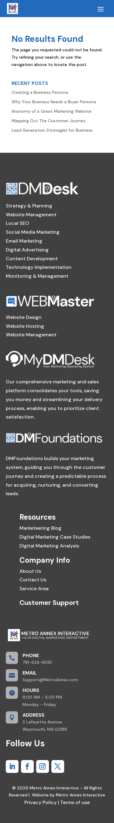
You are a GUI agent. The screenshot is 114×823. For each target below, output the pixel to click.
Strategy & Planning (29, 206)
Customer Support (49, 602)
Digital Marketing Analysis (49, 546)
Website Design (24, 317)
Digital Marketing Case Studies (54, 537)
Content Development (32, 258)
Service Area (34, 588)
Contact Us (32, 579)
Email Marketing (24, 241)
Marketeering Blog (40, 528)
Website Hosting (25, 326)
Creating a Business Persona (40, 92)
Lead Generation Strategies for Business (52, 130)
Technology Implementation (38, 267)
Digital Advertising (27, 250)
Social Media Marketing (33, 232)
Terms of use (74, 802)
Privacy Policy (40, 802)
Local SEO (17, 223)
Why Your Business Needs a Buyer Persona (54, 101)
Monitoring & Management (37, 276)
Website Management (31, 214)
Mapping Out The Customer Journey (49, 120)
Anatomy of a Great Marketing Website (52, 111)
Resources (37, 517)
